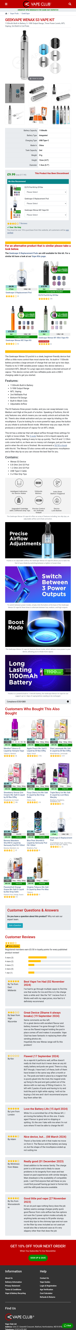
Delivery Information (13, 1282)
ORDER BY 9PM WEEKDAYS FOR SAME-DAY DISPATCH (38, 10)
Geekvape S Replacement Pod (37, 199)
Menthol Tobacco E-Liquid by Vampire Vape (14, 749)
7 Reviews (23, 223)
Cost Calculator (46, 1293)
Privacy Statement (12, 1286)
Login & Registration (48, 1286)
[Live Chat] (67, 1325)
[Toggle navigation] (6, 4)
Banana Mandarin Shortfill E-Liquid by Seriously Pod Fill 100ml (14, 842)
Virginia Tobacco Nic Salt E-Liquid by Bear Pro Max (38, 888)
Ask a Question (15, 925)
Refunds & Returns (47, 1297)
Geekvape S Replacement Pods (23, 253)
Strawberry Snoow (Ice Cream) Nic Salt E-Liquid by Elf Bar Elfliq (14, 794)
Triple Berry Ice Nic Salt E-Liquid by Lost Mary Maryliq (60, 794)
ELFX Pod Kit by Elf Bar (34, 187)
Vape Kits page (39, 256)
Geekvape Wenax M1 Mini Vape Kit (54, 338)
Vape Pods (14, 13)
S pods (33, 436)
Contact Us (44, 1278)
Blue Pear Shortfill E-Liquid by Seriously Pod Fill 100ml (37, 842)
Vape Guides (45, 1282)
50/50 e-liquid (60, 445)
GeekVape (26, 13)
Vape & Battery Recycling (15, 1293)
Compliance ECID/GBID (38, 701)
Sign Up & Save (38, 1258)
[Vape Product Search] (70, 4)
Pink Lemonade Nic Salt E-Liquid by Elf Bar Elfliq (60, 749)
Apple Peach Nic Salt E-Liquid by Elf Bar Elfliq (37, 749)
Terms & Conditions (13, 1289)
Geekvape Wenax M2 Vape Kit (37, 210)
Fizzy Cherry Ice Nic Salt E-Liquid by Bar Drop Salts (37, 794)
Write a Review (12, 946)
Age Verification (46, 1289)
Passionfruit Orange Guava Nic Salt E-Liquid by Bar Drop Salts (14, 889)
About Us (9, 1278)
